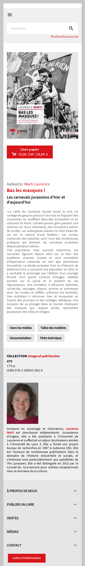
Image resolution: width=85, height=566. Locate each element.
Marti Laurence (37, 184)
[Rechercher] (42, 28)
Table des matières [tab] (53, 328)
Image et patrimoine (44, 356)
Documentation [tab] (20, 338)
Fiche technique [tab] (50, 338)
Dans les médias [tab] (21, 328)
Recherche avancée (64, 36)
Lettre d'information (27, 558)
